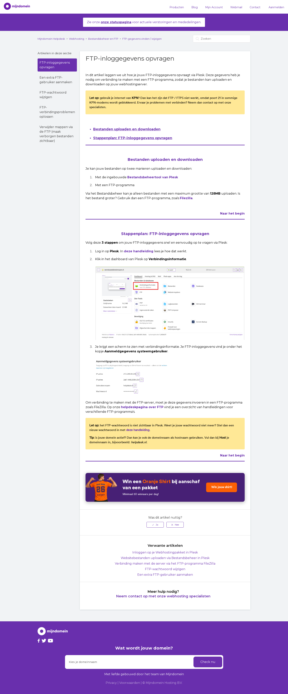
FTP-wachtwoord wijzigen (53, 95)
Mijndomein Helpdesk (51, 38)
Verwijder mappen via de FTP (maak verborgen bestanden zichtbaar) (56, 134)
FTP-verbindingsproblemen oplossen (57, 112)
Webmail (236, 7)
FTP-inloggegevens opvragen (54, 65)
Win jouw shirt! (221, 487)
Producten (177, 7)
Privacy (111, 683)
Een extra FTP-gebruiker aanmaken (55, 80)
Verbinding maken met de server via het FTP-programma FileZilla (165, 563)
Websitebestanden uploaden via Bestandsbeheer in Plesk (165, 558)
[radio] (155, 525)
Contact (255, 7)
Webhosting (76, 38)
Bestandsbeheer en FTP (103, 38)
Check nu (207, 662)
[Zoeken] (221, 39)
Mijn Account (214, 7)
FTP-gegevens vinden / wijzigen (142, 38)
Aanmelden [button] (276, 7)
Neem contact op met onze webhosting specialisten (163, 596)
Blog (194, 7)
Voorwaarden (129, 683)
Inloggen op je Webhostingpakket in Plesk (165, 552)
